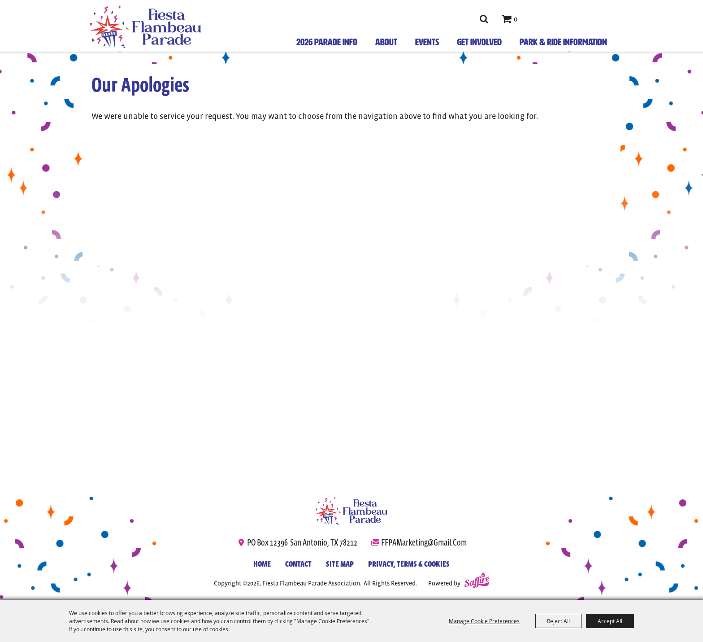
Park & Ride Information (563, 42)
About (386, 42)
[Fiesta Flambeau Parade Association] (145, 26)
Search (483, 19)
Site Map (340, 563)
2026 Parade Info (326, 42)
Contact (298, 563)
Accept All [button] (610, 621)
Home (262, 563)
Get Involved (479, 42)
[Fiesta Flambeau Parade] (351, 511)
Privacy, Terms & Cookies (409, 563)
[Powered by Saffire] (476, 581)
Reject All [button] (558, 621)
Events (427, 42)
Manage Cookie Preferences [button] (484, 621)
